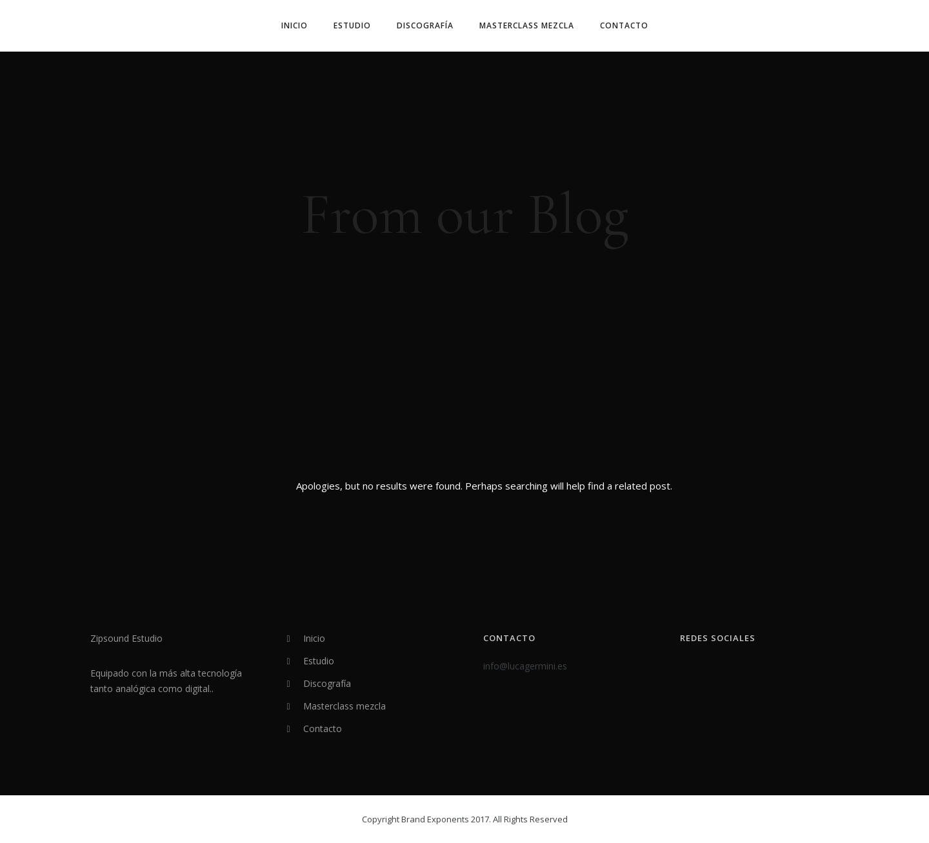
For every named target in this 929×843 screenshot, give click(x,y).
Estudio (352, 25)
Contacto (624, 25)
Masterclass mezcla (526, 25)
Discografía (425, 25)
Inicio (294, 25)
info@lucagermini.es (525, 666)
